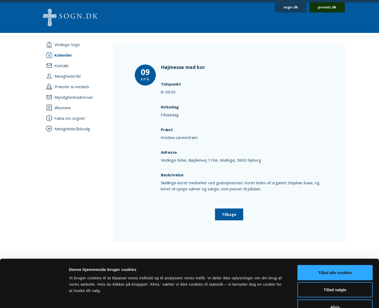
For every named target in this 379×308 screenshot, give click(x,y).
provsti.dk (327, 7)
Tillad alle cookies (335, 239)
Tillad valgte (335, 256)
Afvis (335, 273)
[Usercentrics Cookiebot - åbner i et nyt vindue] (34, 298)
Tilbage (229, 214)
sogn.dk (290, 7)
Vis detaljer (273, 297)
